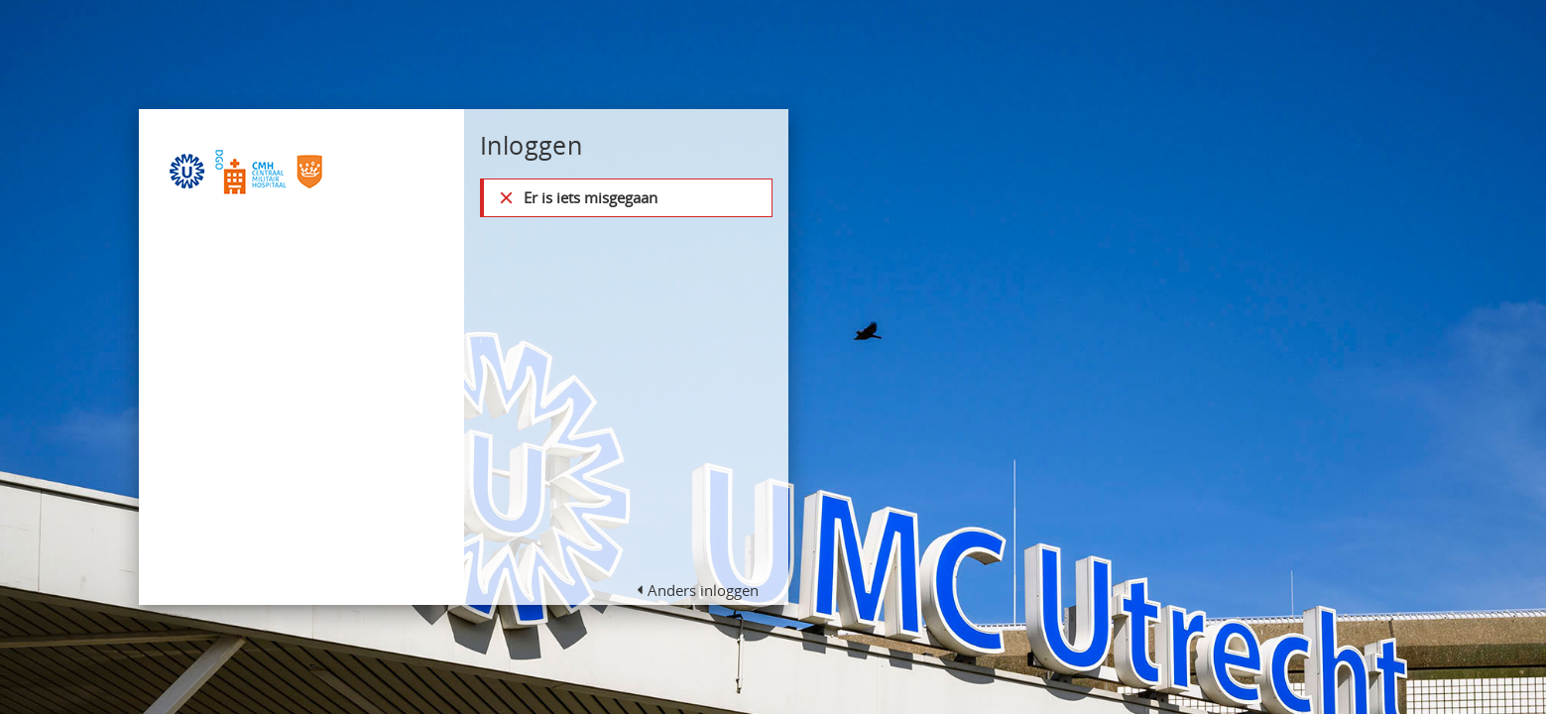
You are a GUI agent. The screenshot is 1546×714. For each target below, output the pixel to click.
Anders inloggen (703, 590)
